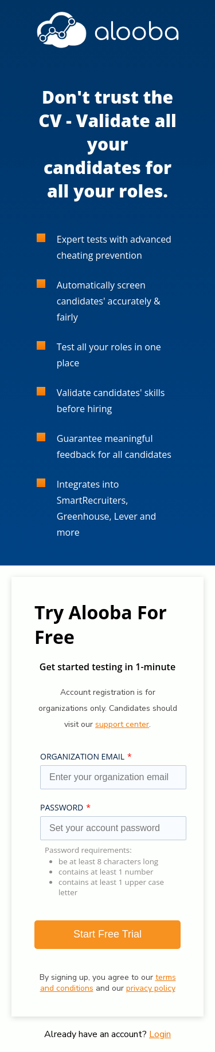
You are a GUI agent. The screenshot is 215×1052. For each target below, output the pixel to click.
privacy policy (150, 988)
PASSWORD (61, 807)
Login (160, 1034)
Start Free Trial (107, 934)
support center (122, 724)
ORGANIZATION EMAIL (82, 756)
